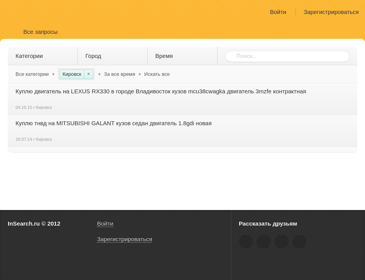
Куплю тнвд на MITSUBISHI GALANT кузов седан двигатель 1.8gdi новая (114, 123)
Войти (278, 12)
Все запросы (40, 31)
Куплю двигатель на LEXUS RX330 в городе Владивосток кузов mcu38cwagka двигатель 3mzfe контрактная (161, 91)
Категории (44, 55)
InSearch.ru (30, 11)
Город (114, 55)
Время (183, 55)
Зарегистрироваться (331, 12)
